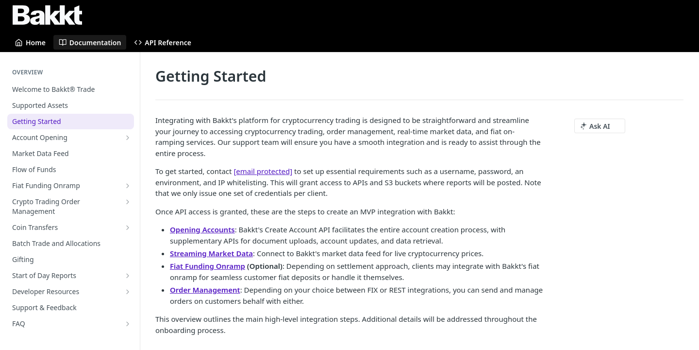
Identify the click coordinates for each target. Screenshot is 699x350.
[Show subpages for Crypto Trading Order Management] (128, 202)
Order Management (205, 290)
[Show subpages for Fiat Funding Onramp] (128, 186)
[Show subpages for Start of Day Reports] (128, 276)
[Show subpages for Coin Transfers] (128, 227)
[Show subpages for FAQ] (128, 324)
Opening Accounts (202, 229)
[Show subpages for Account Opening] (128, 137)
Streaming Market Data (211, 253)
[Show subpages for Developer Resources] (128, 292)
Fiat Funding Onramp (207, 266)
